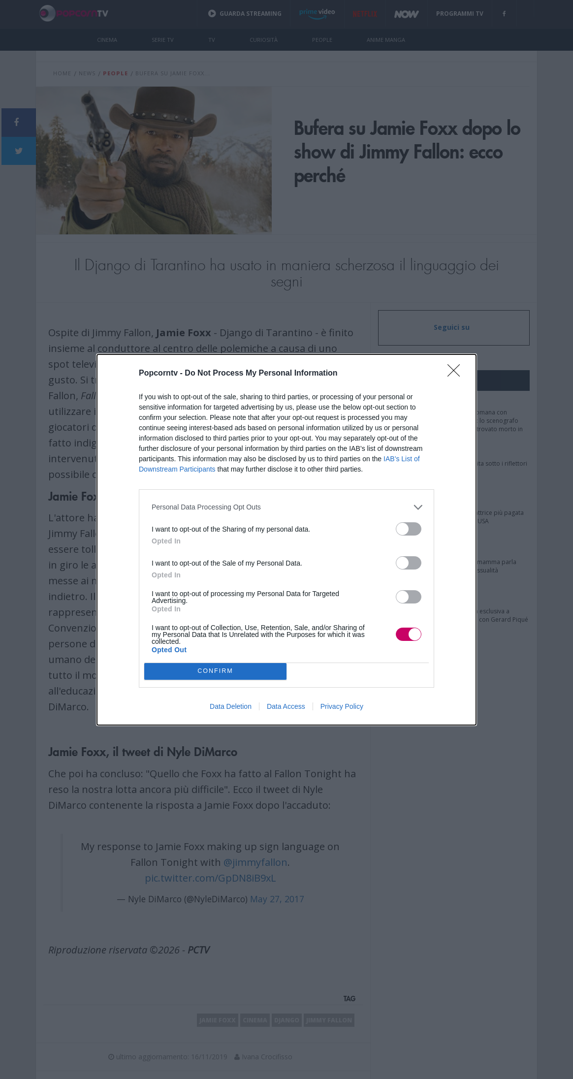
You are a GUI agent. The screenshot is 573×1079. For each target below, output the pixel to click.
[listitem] (286, 507)
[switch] (408, 529)
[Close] (456, 373)
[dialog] (286, 539)
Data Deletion (231, 706)
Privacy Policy (341, 706)
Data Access (286, 706)
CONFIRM (215, 671)
